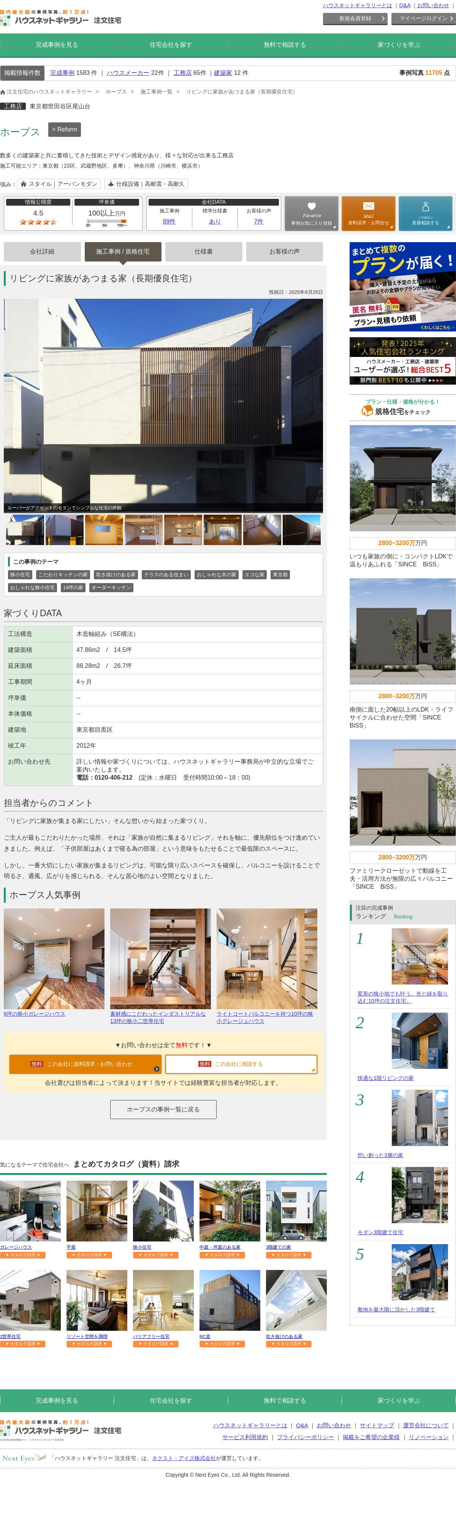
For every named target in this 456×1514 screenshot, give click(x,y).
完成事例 (62, 73)
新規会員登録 (355, 18)
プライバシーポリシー (305, 1437)
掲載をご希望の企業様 (371, 1437)
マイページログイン (424, 18)
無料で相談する (285, 44)
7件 (259, 221)
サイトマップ (377, 1425)
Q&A (404, 5)
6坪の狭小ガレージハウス (54, 1010)
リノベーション (429, 1437)
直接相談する (425, 220)
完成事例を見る (57, 44)
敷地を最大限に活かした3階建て (396, 1309)
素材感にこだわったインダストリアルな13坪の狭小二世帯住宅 (160, 1014)
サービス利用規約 (245, 1437)
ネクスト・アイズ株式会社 (184, 1458)
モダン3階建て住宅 (380, 1232)
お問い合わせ (433, 5)
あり (215, 221)
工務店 (183, 73)
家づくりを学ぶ (399, 44)
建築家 (223, 73)
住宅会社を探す (171, 44)
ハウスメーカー (128, 73)
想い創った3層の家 (380, 1155)
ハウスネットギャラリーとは (357, 5)
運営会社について (426, 1425)
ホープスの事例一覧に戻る (163, 1109)
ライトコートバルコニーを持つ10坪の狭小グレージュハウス (267, 1014)
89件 (169, 221)
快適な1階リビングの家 (386, 1078)
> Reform (64, 129)
